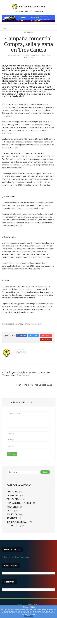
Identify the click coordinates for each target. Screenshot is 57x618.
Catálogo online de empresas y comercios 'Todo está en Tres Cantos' (26, 374)
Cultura (12, 491)
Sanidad (12, 518)
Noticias (12, 506)
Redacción (15, 55)
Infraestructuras (19, 503)
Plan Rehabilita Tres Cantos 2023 (34, 385)
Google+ (46, 336)
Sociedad (28, 32)
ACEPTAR (28, 616)
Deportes (13, 495)
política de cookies (38, 612)
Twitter (33, 336)
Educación (13, 499)
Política (12, 514)
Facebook (21, 336)
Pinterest (46, 339)
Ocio (9, 510)
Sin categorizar (17, 522)
